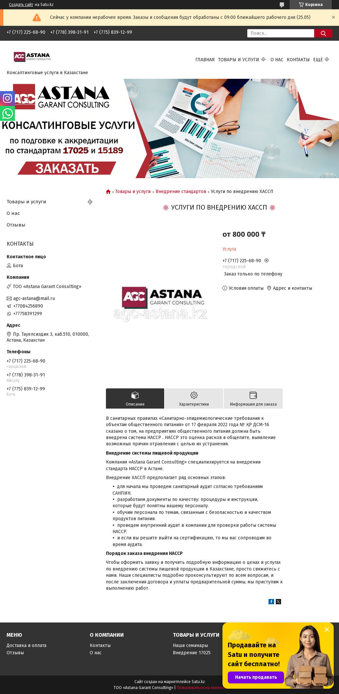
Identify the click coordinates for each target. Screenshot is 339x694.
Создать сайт (21, 4)
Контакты (298, 60)
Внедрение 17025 (192, 653)
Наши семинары (190, 645)
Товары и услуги (238, 60)
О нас (276, 60)
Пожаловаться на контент (201, 687)
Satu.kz (198, 681)
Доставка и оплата (26, 645)
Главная (205, 60)
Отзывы (16, 225)
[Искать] (323, 33)
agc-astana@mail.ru (34, 298)
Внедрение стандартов (181, 191)
